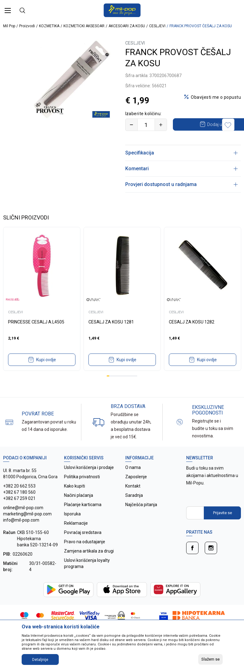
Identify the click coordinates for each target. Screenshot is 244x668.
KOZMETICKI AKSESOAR (84, 26)
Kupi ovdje (46, 372)
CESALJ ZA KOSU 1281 (111, 334)
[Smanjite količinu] (131, 125)
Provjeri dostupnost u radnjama (181, 197)
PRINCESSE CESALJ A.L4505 (36, 334)
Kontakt (132, 498)
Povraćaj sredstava (82, 544)
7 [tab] (123, 388)
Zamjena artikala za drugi (89, 563)
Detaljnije (40, 659)
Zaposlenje (136, 489)
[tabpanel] (41, 311)
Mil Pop (9, 26)
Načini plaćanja (78, 507)
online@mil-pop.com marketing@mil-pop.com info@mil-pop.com (27, 526)
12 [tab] (136, 388)
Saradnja (134, 507)
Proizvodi (27, 26)
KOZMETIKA (49, 26)
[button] (230, 137)
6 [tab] (120, 388)
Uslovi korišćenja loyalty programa (87, 575)
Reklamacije (76, 535)
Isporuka (72, 526)
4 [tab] (115, 388)
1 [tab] (108, 388)
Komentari (181, 181)
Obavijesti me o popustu (216, 97)
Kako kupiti (74, 498)
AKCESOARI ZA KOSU (127, 26)
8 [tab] (126, 388)
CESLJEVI (157, 26)
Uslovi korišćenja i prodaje (89, 479)
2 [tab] (110, 388)
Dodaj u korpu (179, 136)
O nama (133, 479)
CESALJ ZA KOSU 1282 (191, 334)
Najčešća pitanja (141, 516)
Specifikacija (181, 165)
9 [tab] (128, 388)
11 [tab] (133, 388)
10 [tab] (131, 388)
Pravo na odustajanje (84, 554)
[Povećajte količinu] (161, 125)
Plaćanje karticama (82, 516)
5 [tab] (118, 388)
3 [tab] (113, 388)
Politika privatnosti (82, 489)
